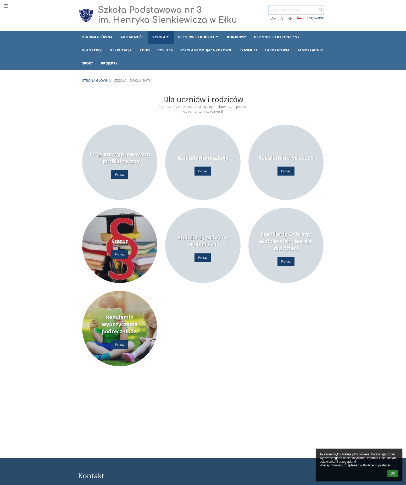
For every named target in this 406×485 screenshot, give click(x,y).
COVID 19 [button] (165, 50)
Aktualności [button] (132, 37)
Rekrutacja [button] (121, 50)
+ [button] (273, 18)
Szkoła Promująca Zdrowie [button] (206, 50)
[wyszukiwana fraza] (296, 10)
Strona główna (96, 80)
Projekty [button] (109, 63)
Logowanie (315, 17)
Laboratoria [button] (277, 50)
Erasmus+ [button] (248, 50)
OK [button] (393, 473)
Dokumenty (140, 80)
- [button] (282, 18)
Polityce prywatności (377, 465)
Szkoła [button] (161, 37)
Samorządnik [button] (310, 50)
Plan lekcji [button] (92, 50)
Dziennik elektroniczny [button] (276, 37)
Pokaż (120, 174)
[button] (299, 18)
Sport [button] (87, 63)
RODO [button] (145, 50)
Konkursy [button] (236, 37)
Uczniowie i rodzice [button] (198, 37)
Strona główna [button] (97, 37)
